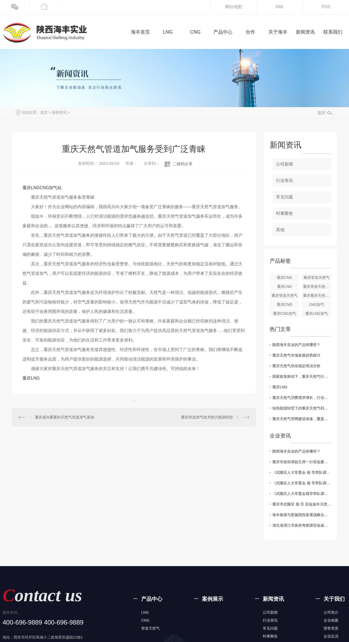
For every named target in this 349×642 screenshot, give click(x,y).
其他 (74, 112)
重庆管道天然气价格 (317, 286)
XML (279, 6)
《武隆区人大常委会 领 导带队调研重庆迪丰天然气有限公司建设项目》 (301, 472)
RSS (326, 6)
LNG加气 (316, 304)
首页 (44, 112)
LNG (145, 612)
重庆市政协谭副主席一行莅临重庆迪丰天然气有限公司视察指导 (301, 462)
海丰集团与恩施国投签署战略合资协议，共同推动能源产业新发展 (301, 515)
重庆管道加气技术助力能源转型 (207, 417)
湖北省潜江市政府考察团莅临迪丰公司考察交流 (301, 525)
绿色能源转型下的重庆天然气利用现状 (301, 408)
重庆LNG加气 (316, 313)
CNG (145, 620)
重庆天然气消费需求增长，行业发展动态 (301, 397)
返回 (325, 112)
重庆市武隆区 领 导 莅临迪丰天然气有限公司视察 (301, 504)
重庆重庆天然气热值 (317, 295)
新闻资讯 (59, 112)
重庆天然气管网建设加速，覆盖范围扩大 (301, 419)
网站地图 (233, 6)
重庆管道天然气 (316, 277)
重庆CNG (284, 277)
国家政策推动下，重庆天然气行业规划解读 (301, 376)
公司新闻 (284, 164)
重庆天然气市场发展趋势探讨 (296, 355)
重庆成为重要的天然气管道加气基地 (64, 417)
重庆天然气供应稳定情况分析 (296, 366)
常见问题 (284, 197)
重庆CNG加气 (284, 313)
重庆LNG (31, 378)
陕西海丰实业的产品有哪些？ (296, 345)
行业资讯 (284, 180)
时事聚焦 (284, 213)
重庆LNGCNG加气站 (42, 187)
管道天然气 (150, 628)
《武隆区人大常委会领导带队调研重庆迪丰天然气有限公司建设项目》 (301, 493)
